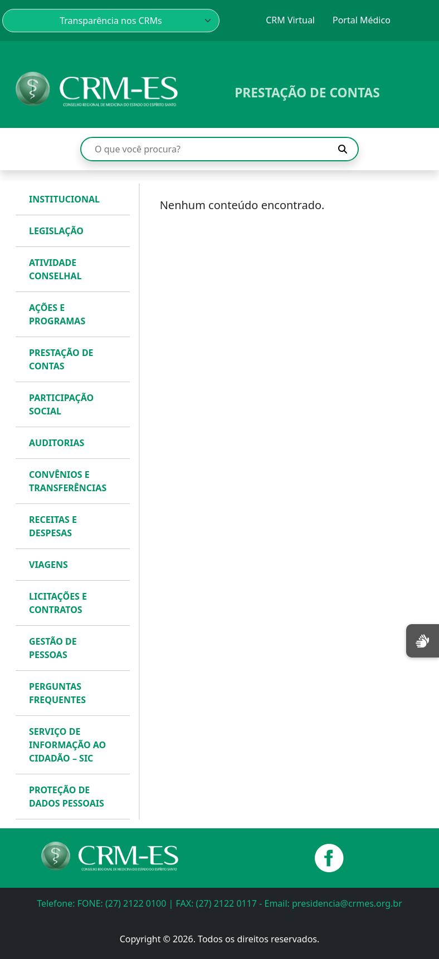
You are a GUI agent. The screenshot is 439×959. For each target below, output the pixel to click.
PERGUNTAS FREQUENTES (57, 693)
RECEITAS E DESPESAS (53, 526)
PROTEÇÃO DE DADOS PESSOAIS (66, 796)
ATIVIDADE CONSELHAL (55, 269)
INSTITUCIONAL (64, 199)
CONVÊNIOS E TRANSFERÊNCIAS (67, 481)
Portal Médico (362, 20)
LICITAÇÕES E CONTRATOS (58, 603)
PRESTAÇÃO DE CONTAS (61, 359)
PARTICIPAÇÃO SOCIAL (61, 404)
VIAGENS (48, 564)
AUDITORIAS (56, 443)
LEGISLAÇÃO (56, 231)
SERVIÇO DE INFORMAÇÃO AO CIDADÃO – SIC (67, 744)
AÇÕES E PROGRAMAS (57, 314)
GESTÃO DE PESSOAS (53, 648)
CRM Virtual (290, 20)
